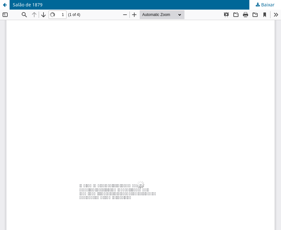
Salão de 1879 (28, 5)
